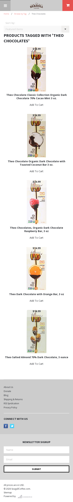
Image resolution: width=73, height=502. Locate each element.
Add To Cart (36, 104)
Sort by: (10, 23)
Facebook (6, 426)
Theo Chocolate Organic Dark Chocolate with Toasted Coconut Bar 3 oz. (36, 163)
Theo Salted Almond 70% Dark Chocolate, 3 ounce (36, 357)
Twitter (12, 426)
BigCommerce (25, 496)
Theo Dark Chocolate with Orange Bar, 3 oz (36, 294)
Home (6, 13)
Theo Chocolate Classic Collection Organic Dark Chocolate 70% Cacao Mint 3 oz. (36, 96)
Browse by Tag (20, 13)
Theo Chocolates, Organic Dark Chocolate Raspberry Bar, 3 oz (36, 229)
